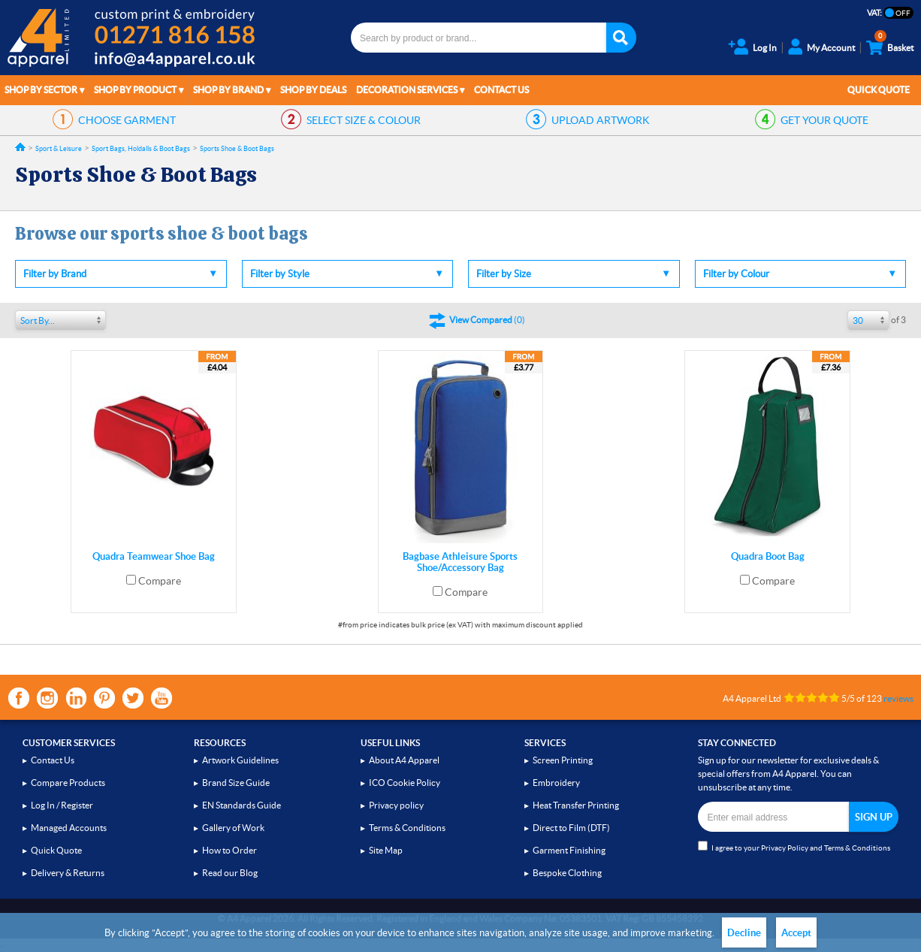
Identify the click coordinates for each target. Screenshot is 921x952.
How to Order (229, 850)
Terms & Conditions (407, 828)
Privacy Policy (784, 848)
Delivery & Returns (67, 873)
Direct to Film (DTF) (571, 828)
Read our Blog (230, 873)
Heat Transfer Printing (576, 805)
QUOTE (824, 120)
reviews (898, 698)
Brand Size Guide (236, 782)
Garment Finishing (569, 850)
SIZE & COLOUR (363, 120)
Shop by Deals (313, 90)
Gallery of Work (233, 828)
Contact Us (501, 90)
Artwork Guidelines (240, 760)
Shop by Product (135, 90)
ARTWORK (600, 120)
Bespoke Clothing (567, 873)
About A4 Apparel (404, 760)
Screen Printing (563, 760)
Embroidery (556, 782)
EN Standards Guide (241, 805)
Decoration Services (406, 90)
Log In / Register (62, 805)
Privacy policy (396, 805)
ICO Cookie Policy (404, 782)
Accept (796, 932)
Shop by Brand (228, 90)
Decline (744, 932)
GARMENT (127, 120)
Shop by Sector (41, 90)
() (487, 320)
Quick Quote (878, 90)
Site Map (386, 850)
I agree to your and (794, 846)
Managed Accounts (69, 828)
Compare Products (68, 782)
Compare (159, 581)
